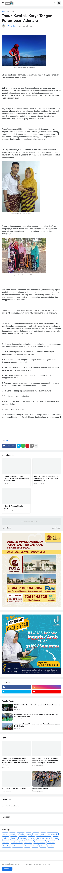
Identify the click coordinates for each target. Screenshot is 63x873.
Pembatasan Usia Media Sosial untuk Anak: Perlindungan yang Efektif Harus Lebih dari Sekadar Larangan (15, 761)
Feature (14, 838)
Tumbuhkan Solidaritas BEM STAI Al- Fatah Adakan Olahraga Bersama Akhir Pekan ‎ (36, 715)
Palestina (51, 842)
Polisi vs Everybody (40, 788)
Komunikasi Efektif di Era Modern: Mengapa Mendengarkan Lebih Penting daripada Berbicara (46, 760)
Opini (43, 834)
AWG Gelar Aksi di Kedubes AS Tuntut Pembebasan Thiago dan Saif (37, 706)
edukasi (5, 842)
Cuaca (27, 846)
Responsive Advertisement (31, 521)
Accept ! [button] (7, 869)
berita (5, 834)
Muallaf (35, 846)
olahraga (23, 838)
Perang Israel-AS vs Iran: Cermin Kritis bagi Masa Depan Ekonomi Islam (16, 478)
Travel (36, 834)
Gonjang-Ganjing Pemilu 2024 (14, 788)
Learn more (46, 864)
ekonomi (28, 842)
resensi (31, 838)
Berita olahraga (39, 842)
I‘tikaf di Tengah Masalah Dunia (14, 507)
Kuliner (5, 838)
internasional (17, 846)
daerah (43, 846)
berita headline (17, 842)
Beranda (5, 11)
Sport (29, 834)
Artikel (11, 11)
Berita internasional (43, 838)
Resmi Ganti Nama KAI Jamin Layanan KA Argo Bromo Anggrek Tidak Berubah (37, 725)
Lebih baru (7, 528)
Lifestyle (21, 834)
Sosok (56, 838)
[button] (2, 3)
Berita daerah (52, 834)
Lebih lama (56, 528)
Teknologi (6, 846)
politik (51, 846)
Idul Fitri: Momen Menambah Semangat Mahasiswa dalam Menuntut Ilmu (46, 478)
